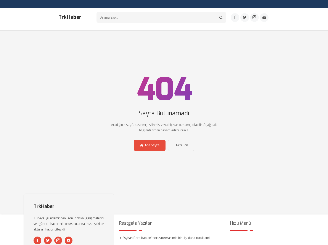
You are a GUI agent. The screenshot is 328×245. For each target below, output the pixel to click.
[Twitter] (244, 17)
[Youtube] (264, 17)
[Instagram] (254, 17)
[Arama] (221, 17)
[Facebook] (235, 17)
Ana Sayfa (149, 145)
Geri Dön (182, 145)
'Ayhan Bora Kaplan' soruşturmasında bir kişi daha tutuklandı (166, 238)
